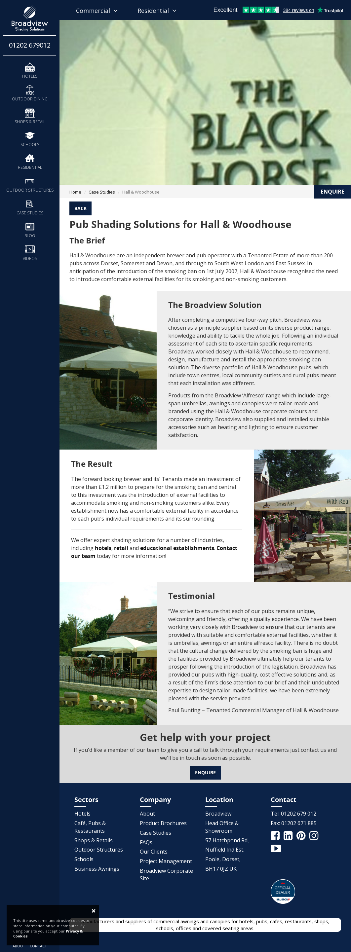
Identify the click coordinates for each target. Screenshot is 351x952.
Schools (29, 138)
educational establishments (177, 548)
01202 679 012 (298, 813)
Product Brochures (163, 823)
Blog (29, 230)
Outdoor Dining (30, 93)
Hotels (29, 70)
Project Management (166, 861)
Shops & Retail (30, 116)
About (19, 945)
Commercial (97, 11)
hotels (103, 548)
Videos (30, 252)
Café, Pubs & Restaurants (90, 827)
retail (121, 548)
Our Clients (154, 851)
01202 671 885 (299, 823)
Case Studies (30, 207)
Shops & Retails (93, 840)
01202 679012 (30, 45)
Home (75, 192)
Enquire (205, 772)
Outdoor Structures (30, 184)
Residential (30, 161)
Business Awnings (96, 868)
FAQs (146, 842)
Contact (38, 945)
